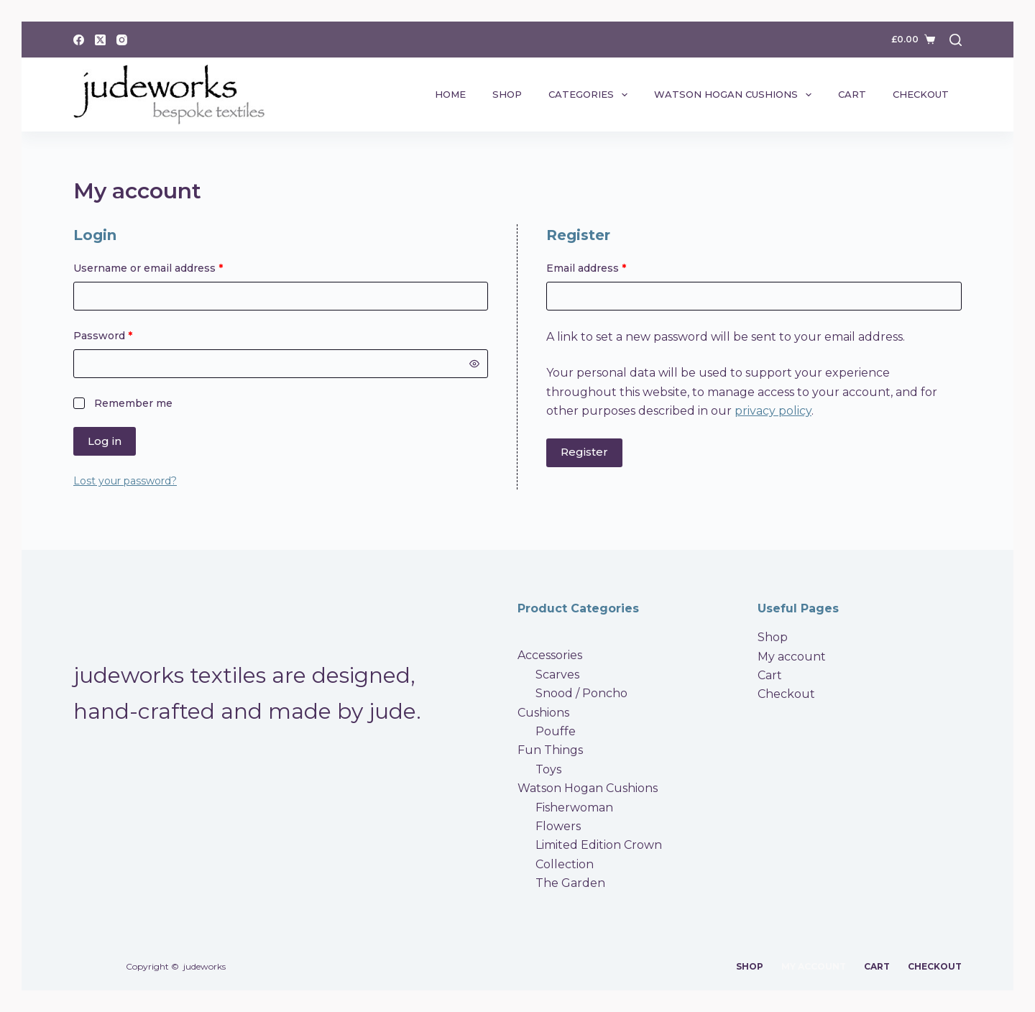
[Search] (955, 40)
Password (126, 335)
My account (792, 656)
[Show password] (474, 364)
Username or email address (171, 267)
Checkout (921, 94)
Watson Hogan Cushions (735, 95)
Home (450, 94)
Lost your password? (125, 480)
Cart (852, 94)
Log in (104, 441)
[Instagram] (121, 39)
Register (584, 452)
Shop (507, 94)
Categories (590, 95)
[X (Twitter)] (100, 39)
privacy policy (773, 411)
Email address (609, 267)
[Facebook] (78, 39)
